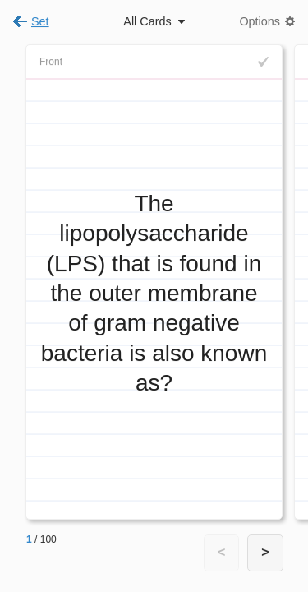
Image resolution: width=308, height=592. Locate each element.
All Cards (147, 21)
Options (259, 21)
